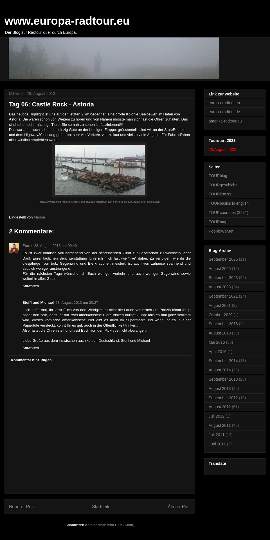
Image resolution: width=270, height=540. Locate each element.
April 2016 (217, 351)
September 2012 (223, 398)
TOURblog (218, 175)
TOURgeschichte (223, 185)
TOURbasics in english (229, 203)
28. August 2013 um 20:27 (76, 302)
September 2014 (223, 360)
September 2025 (223, 259)
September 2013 (223, 379)
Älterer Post (179, 506)
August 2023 (220, 287)
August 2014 (220, 370)
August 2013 (220, 388)
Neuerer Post (22, 506)
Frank (27, 246)
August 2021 (220, 305)
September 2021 (223, 296)
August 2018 (220, 333)
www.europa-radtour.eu (67, 21)
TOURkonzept (221, 194)
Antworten (30, 286)
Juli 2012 (216, 416)
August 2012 (220, 407)
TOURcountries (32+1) (228, 212)
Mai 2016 (217, 342)
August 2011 (220, 425)
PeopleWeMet (221, 231)
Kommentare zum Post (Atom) (109, 525)
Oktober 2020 (221, 315)
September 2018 (223, 324)
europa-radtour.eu (224, 103)
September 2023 (223, 277)
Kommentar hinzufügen (31, 360)
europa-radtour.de (224, 112)
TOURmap (218, 222)
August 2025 (220, 268)
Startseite (101, 506)
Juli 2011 (216, 434)
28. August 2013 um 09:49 (55, 246)
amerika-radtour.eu (225, 121)
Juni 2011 (217, 444)
